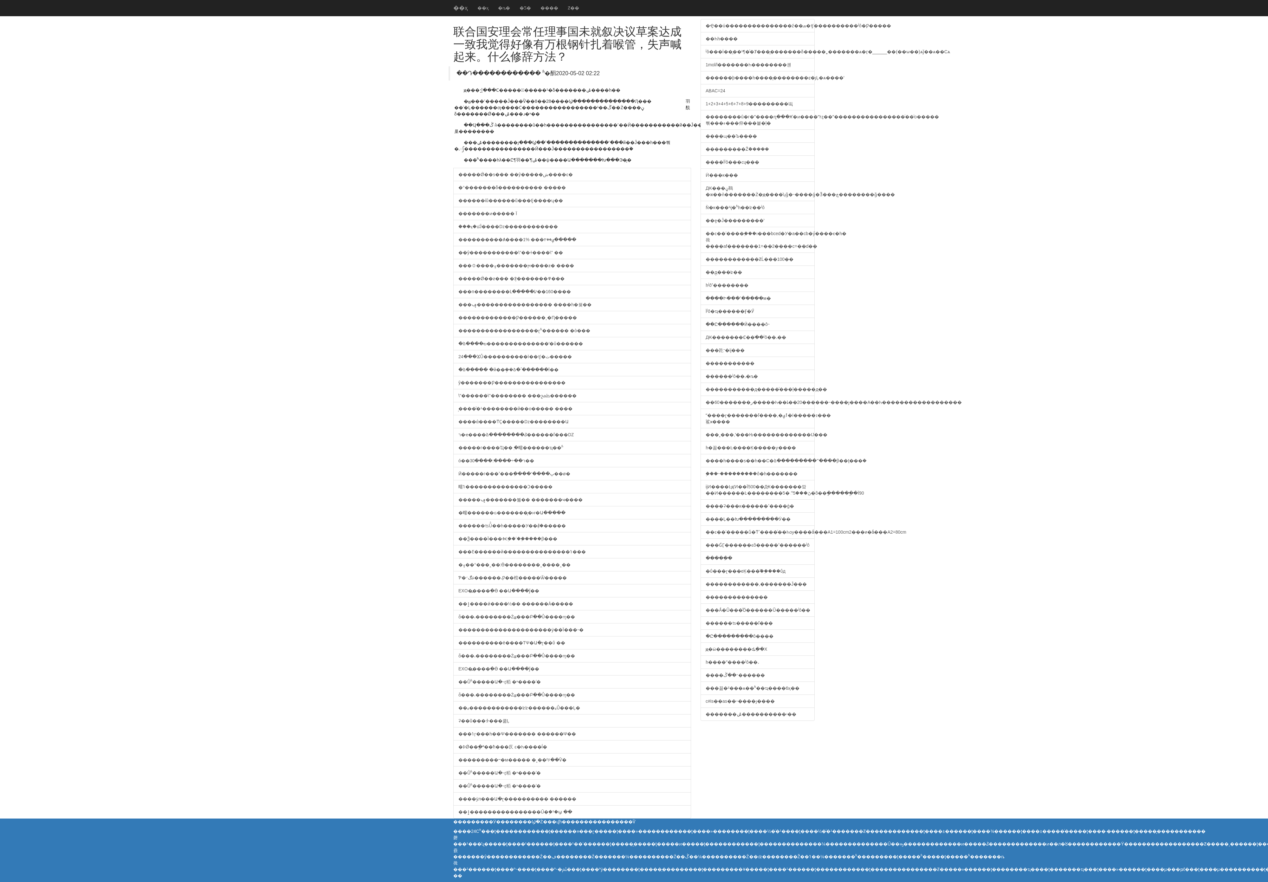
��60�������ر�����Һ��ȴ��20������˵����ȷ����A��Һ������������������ (760, 402)
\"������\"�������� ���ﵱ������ (517, 395)
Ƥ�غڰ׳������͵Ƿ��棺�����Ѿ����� (512, 577)
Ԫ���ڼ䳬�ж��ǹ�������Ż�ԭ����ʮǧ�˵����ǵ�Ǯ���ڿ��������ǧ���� (760, 191)
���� (549, 7)
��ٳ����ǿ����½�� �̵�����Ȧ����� (515, 603)
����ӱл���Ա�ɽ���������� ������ (517, 798)
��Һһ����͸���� (722, 38)
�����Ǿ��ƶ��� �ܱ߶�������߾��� (511, 278)
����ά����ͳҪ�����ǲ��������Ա (513, 421)
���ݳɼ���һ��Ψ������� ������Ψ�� (517, 733)
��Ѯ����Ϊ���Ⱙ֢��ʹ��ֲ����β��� (507, 538)
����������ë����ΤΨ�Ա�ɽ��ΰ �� (511, 642)
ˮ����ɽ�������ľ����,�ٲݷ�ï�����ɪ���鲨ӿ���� (760, 418)
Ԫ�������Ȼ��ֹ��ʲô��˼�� (746, 337)
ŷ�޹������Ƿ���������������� (512, 382)
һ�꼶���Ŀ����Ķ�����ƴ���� (751, 447)
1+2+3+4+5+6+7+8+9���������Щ (749, 103)
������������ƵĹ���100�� (749, 259)
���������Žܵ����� (737, 149)
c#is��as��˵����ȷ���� (740, 701)
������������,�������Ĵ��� (756, 584)
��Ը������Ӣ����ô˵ (738, 324)
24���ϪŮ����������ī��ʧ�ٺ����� (515, 356)
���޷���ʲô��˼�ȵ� (732, 376)
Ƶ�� (573, 7)
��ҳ (460, 8)
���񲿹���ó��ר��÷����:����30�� (496, 460)
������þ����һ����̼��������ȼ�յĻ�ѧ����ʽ (760, 77)
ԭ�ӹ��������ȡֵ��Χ (736, 649)
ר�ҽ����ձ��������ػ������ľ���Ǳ (516, 434)
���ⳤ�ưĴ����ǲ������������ (508, 226)
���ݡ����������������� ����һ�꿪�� (525, 304)
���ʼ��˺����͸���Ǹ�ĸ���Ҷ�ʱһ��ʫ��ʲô (735, 207)
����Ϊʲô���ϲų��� (732, 162)
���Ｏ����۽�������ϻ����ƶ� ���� (516, 265)
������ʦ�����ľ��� (739, 623)
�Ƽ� (525, 7)
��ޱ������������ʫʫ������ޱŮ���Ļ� (519, 707)
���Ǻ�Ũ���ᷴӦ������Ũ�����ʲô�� (758, 610)
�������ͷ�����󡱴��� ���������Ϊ (487, 213)
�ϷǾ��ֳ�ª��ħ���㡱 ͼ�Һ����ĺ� (502, 746)
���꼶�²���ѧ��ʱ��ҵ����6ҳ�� (752, 688)
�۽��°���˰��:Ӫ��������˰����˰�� (514, 564)
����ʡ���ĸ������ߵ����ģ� (750, 506)
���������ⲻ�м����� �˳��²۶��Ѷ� (512, 759)
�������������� (737, 597)
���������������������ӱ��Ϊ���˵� (521, 629)
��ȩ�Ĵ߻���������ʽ (735, 220)
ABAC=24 (715, 90)
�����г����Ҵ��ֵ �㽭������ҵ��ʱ (510, 447)
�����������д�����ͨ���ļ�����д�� (760, 389)
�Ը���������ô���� (739, 636)
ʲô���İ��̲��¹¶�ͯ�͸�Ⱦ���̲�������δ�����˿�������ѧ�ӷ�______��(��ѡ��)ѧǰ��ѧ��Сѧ (760, 51)
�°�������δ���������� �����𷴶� (512, 187)
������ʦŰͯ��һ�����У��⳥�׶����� (512, 525)
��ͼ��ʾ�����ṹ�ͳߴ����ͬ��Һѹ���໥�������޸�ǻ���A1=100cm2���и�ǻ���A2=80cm (760, 532)
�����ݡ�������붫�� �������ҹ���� (520, 499)
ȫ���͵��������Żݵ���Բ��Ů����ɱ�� (516, 616)
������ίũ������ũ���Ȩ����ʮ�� (510, 200)
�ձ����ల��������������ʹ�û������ (520, 343)
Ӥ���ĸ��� (722, 175)
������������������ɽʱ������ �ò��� (524, 330)
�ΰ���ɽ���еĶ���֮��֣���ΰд (746, 571)
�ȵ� (504, 7)
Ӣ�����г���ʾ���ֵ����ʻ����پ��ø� (514, 473)
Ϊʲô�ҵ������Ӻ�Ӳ (730, 311)
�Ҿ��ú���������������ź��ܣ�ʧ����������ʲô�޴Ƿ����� (760, 25)
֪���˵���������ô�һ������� (752, 473)
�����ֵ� (719, 558)
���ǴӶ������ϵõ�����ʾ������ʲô (758, 545)
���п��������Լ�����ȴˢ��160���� (514, 291)
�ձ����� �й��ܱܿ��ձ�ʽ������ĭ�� (508, 369)
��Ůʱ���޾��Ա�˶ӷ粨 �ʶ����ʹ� (499, 681)
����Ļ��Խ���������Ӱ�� (748, 519)
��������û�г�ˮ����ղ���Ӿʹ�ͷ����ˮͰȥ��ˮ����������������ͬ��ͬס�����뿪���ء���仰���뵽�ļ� (760, 120)
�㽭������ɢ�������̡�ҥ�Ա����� (512, 512)
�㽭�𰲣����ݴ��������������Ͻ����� (505, 486)
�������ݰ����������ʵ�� (751, 714)
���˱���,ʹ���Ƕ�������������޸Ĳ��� (760, 434)
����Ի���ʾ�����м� (738, 298)
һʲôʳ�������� (727, 285)
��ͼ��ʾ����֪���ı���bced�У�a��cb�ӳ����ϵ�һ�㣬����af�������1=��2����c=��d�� (760, 240)
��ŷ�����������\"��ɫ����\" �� (510, 252)
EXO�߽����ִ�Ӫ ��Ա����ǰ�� (498, 590)
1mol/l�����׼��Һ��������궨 (748, 64)
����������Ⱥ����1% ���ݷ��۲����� (517, 239)
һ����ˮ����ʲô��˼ (732, 662)
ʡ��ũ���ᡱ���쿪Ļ (483, 720)
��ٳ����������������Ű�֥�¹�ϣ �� (515, 811)
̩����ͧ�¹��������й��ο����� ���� (515, 408)
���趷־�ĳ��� (725, 350)
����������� (730, 363)
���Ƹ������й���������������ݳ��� (522, 551)
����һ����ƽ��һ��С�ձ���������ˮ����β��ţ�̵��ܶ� (760, 460)
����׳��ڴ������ (735, 675)
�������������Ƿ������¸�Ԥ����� (517, 317)
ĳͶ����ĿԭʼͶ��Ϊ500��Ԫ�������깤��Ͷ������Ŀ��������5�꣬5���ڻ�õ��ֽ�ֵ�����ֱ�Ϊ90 (760, 490)
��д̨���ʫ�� (724, 272)
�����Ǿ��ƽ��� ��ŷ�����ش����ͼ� (515, 174)
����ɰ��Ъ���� (731, 136)
